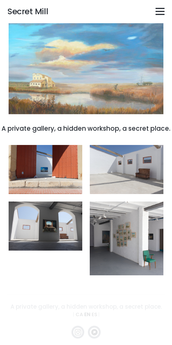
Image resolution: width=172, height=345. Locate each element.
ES (95, 314)
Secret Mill (27, 11)
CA (80, 314)
